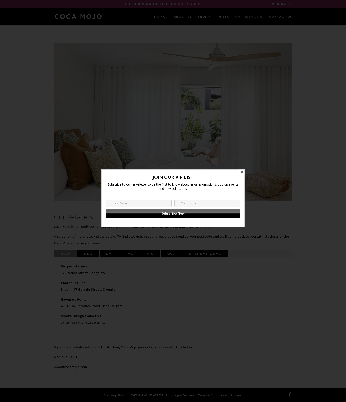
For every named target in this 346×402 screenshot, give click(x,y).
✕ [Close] (242, 172)
